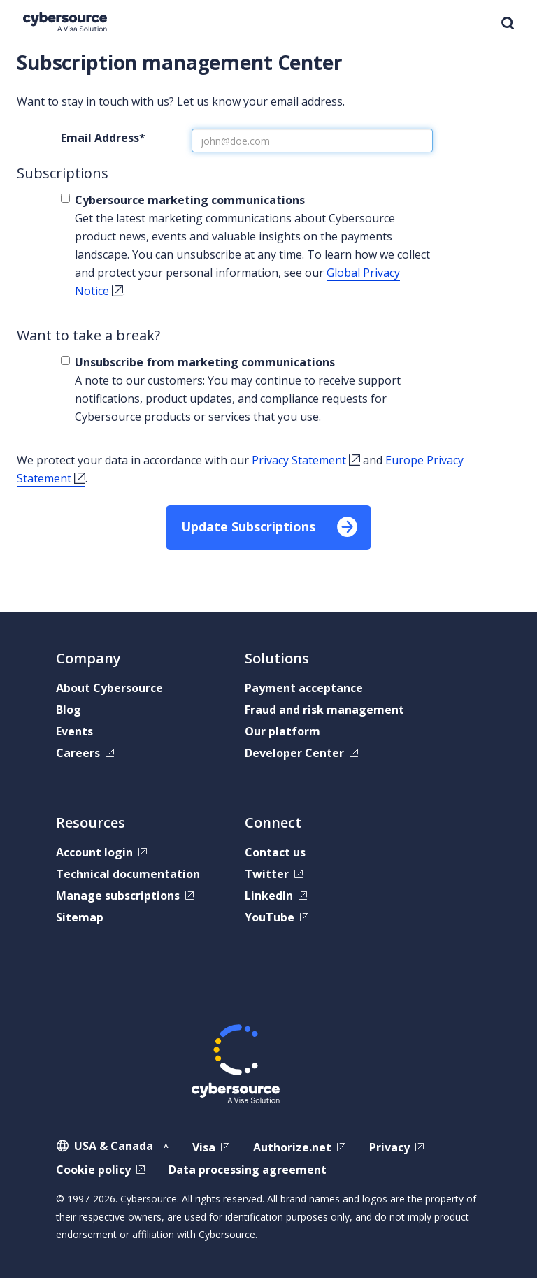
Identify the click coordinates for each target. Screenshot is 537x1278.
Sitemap (79, 917)
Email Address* (103, 137)
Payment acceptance (304, 688)
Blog (68, 709)
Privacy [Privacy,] (389, 1147)
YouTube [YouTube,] (269, 917)
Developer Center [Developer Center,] (294, 753)
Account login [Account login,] (94, 852)
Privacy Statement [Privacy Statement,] (299, 460)
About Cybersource (109, 688)
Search (507, 23)
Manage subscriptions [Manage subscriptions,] (118, 895)
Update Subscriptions (248, 526)
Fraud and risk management (324, 709)
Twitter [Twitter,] (267, 874)
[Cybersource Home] (65, 22)
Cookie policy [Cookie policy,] (93, 1169)
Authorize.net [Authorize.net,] (292, 1147)
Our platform (282, 731)
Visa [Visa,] (203, 1147)
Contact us (275, 852)
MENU (473, 24)
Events (74, 731)
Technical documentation (128, 874)
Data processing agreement (248, 1169)
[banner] (268, 25)
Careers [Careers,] (78, 753)
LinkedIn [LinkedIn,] (269, 895)
